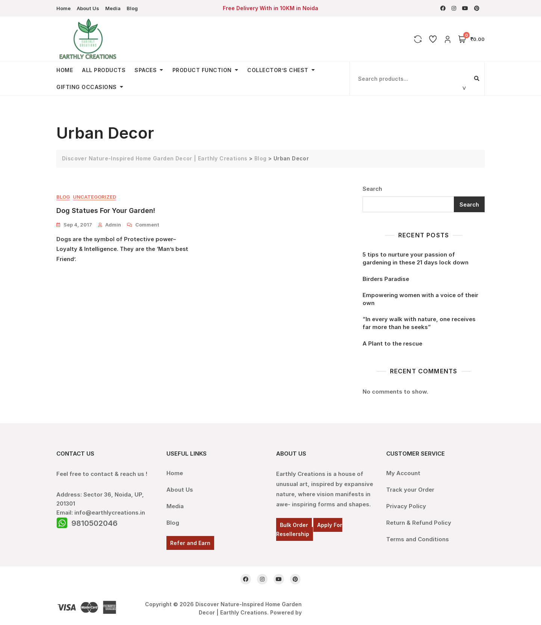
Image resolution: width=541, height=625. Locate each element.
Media (113, 8)
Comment (147, 224)
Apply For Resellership (309, 529)
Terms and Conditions (417, 539)
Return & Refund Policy (418, 522)
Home (63, 8)
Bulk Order (294, 525)
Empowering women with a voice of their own (420, 298)
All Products (103, 70)
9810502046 (94, 523)
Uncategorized (94, 197)
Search (372, 188)
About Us (88, 8)
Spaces (145, 70)
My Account (403, 473)
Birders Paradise (386, 278)
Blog (132, 8)
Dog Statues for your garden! (105, 210)
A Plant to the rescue (392, 343)
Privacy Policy (406, 506)
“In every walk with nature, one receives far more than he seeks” (419, 323)
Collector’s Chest (277, 70)
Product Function (202, 70)
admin (113, 225)
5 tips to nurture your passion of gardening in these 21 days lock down (415, 258)
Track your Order (410, 489)
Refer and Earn (190, 543)
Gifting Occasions (86, 87)
